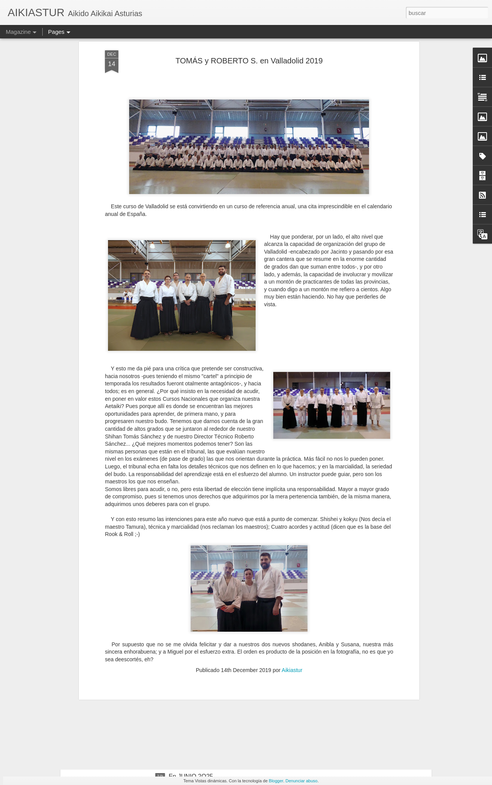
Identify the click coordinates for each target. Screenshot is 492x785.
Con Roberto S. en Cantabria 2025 (216, 689)
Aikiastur (292, 607)
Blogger (276, 780)
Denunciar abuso (301, 780)
